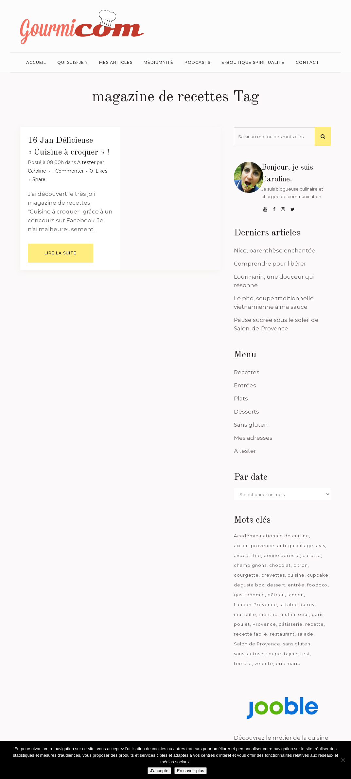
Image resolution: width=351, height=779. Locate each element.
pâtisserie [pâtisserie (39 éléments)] (291, 624)
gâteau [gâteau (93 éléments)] (276, 594)
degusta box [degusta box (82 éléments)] (249, 584)
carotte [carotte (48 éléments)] (312, 555)
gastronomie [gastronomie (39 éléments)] (249, 594)
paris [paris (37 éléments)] (318, 614)
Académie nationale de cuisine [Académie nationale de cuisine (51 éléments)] (271, 535)
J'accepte (159, 770)
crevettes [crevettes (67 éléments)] (273, 575)
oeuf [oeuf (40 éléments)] (303, 614)
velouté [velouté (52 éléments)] (263, 663)
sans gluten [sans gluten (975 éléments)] (296, 643)
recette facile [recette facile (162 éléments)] (250, 634)
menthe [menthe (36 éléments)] (268, 614)
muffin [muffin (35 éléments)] (287, 614)
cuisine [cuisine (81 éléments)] (296, 575)
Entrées (245, 385)
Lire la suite (60, 252)
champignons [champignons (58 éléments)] (250, 565)
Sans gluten (251, 424)
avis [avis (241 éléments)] (320, 545)
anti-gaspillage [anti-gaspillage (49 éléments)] (295, 545)
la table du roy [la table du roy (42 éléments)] (297, 604)
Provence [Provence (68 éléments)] (264, 624)
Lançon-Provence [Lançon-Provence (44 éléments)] (255, 604)
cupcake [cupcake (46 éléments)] (317, 575)
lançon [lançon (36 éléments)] (296, 594)
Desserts (246, 411)
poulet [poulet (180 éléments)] (242, 624)
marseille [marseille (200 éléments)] (245, 614)
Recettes (246, 372)
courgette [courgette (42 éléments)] (246, 575)
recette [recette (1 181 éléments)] (314, 624)
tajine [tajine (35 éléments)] (291, 653)
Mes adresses (253, 438)
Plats (241, 398)
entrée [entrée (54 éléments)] (296, 584)
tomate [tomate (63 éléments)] (243, 663)
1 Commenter (68, 171)
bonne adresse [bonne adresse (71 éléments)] (282, 555)
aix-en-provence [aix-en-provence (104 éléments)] (254, 545)
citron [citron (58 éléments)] (300, 565)
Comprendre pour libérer (270, 263)
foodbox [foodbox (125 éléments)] (317, 584)
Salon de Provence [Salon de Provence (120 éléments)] (257, 643)
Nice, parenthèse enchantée (274, 250)
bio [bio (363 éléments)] (257, 555)
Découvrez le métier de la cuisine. (281, 737)
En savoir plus (190, 770)
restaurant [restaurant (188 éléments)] (282, 634)
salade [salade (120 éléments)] (305, 634)
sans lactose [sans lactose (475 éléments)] (249, 653)
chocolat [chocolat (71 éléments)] (280, 565)
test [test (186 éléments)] (305, 653)
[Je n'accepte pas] (343, 760)
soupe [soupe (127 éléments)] (273, 653)
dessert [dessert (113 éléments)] (276, 584)
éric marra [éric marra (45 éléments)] (288, 663)
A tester (86, 162)
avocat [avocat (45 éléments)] (242, 555)
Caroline (37, 171)
